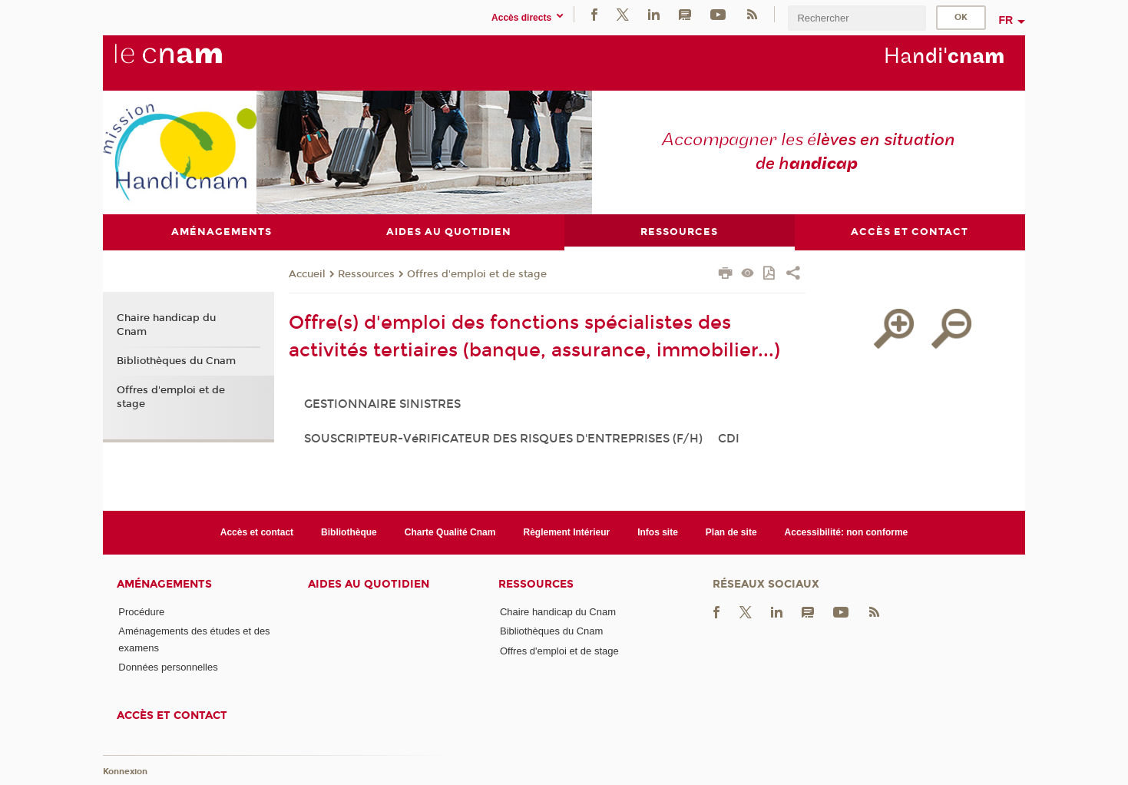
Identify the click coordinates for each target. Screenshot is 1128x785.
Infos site (657, 532)
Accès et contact (256, 532)
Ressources (366, 275)
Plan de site (731, 532)
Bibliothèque (349, 532)
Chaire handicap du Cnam (166, 326)
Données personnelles (167, 668)
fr (1005, 20)
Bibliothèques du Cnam (176, 362)
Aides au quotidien (368, 584)
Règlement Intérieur (566, 532)
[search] (857, 18)
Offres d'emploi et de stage (477, 275)
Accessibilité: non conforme (846, 532)
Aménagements (164, 584)
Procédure (141, 612)
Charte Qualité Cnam (450, 532)
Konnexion (125, 772)
